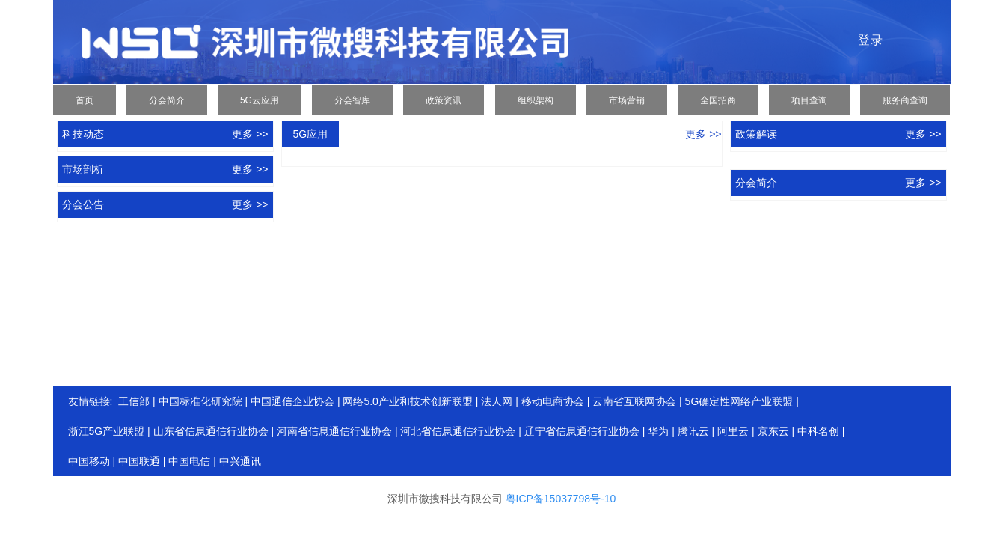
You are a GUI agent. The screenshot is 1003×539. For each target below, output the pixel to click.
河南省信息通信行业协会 (334, 431)
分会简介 (167, 100)
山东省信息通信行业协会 (211, 431)
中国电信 (189, 461)
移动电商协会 (552, 401)
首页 (84, 100)
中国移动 (89, 461)
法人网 (496, 401)
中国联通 (139, 461)
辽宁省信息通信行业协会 (581, 431)
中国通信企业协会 (292, 401)
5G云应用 (259, 100)
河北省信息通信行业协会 (457, 431)
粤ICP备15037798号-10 (561, 499)
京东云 (773, 431)
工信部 (134, 401)
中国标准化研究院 (200, 401)
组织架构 (535, 100)
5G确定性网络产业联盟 (739, 401)
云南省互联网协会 (634, 401)
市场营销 (627, 100)
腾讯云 (693, 431)
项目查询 (809, 100)
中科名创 (818, 431)
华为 (658, 431)
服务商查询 (905, 100)
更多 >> (250, 134)
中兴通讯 (240, 461)
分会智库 (352, 100)
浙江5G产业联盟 (106, 431)
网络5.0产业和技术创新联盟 (407, 401)
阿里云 (733, 431)
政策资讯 (443, 100)
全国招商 (718, 100)
